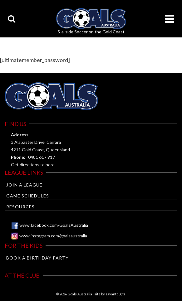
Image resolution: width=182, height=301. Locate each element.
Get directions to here (33, 164)
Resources (20, 206)
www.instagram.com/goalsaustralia (53, 235)
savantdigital (116, 294)
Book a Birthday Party (37, 257)
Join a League (24, 184)
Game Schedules (27, 195)
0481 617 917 (41, 157)
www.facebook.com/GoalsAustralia (53, 225)
